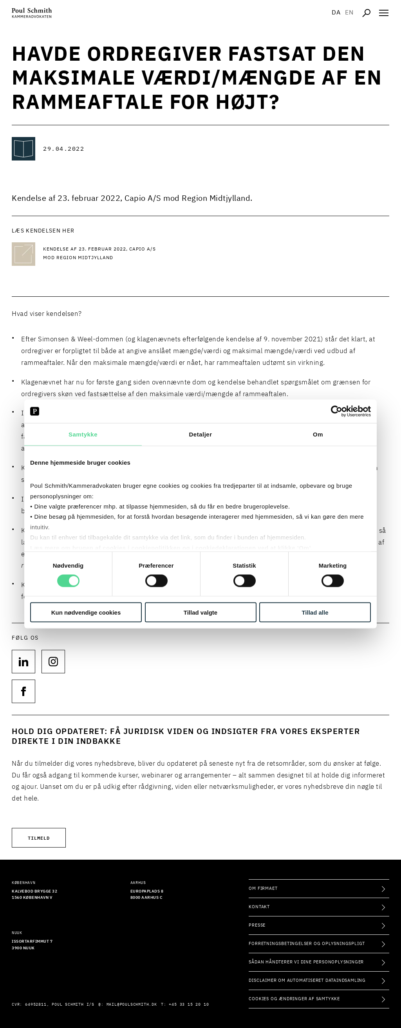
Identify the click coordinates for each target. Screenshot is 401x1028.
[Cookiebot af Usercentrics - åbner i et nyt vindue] (336, 411)
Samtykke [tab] (83, 434)
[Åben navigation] (383, 12)
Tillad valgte (200, 612)
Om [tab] (318, 434)
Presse (257, 925)
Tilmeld (39, 837)
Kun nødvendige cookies (86, 612)
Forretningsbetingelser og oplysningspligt (307, 943)
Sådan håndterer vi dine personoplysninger (306, 962)
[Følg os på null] (23, 661)
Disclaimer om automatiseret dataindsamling (307, 980)
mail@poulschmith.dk (132, 1004)
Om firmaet (263, 888)
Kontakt (259, 907)
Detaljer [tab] (200, 434)
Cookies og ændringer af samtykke (294, 999)
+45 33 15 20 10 (189, 1004)
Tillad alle (315, 612)
